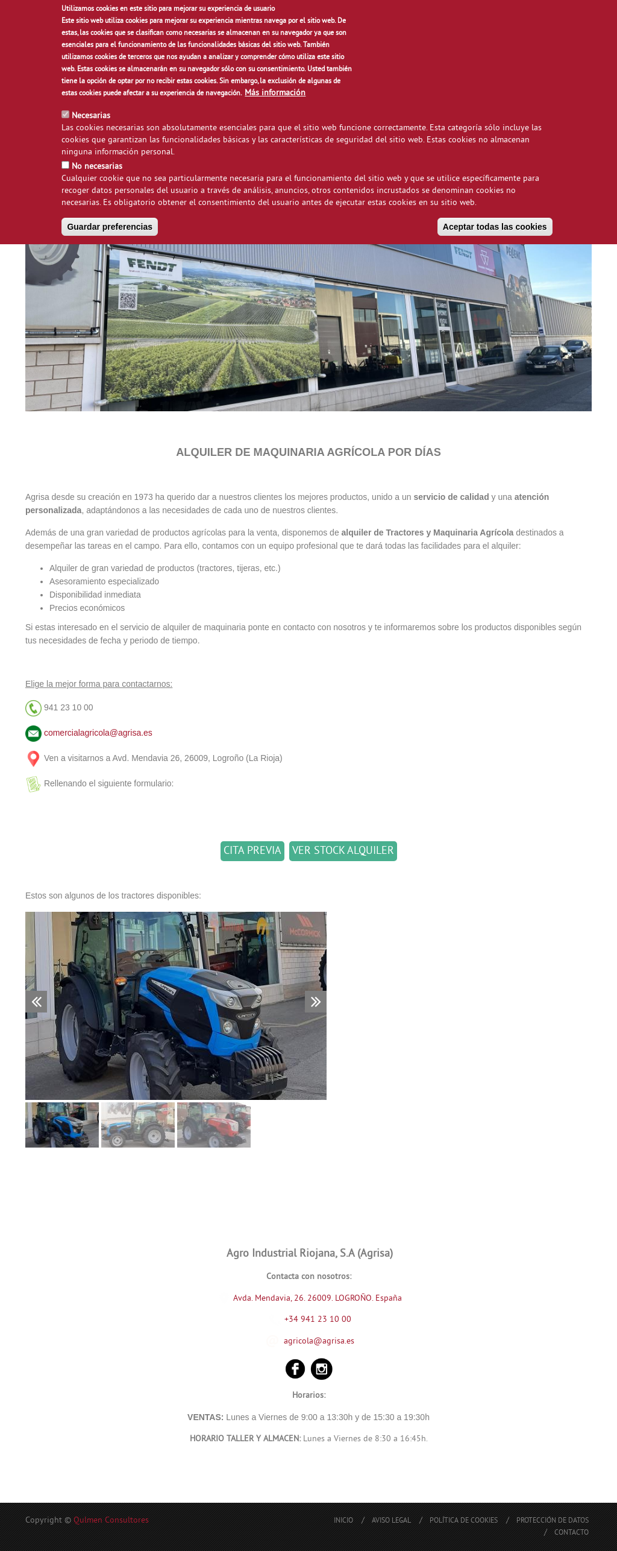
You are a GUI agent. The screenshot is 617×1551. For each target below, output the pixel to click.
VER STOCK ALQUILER (343, 851)
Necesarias (91, 114)
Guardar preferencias (109, 224)
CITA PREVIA (252, 851)
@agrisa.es (131, 733)
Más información (275, 91)
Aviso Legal (391, 1521)
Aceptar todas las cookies (495, 224)
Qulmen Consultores (111, 1520)
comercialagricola (77, 733)
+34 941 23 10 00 (310, 1320)
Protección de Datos (552, 1521)
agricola (298, 1341)
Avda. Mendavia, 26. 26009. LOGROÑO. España (317, 1299)
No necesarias (97, 164)
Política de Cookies (464, 1521)
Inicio (343, 1521)
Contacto (571, 1533)
